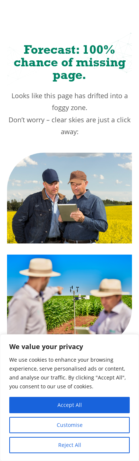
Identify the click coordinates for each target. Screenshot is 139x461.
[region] (69, 397)
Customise (70, 424)
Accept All (69, 404)
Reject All (69, 444)
